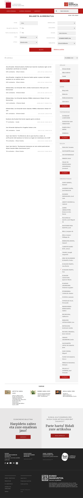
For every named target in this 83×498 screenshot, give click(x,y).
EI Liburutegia (9, 483)
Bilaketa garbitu (59, 49)
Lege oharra (23, 478)
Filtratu (65, 81)
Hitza (15, 22)
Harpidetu (37, 11)
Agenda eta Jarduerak (8, 487)
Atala (15, 42)
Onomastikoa (50, 37)
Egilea (53, 32)
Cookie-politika (24, 483)
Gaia (15, 36)
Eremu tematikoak (10, 478)
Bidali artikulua (60, 435)
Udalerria (51, 27)
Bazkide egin (28, 458)
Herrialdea (51, 22)
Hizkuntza (52, 43)
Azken (11, 11)
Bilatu (40, 49)
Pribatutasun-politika (26, 481)
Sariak (6, 491)
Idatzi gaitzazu (47, 459)
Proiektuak (8, 481)
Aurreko (25, 11)
